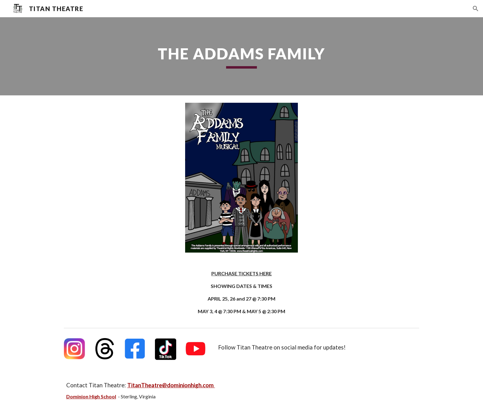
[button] (475, 8)
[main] (241, 56)
